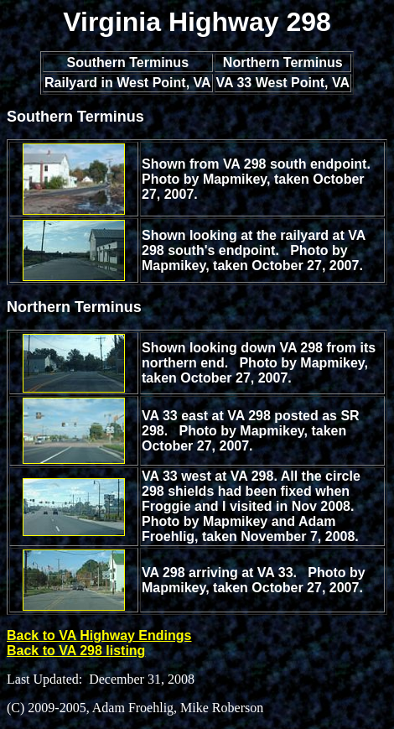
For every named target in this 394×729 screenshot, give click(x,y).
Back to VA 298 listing (76, 650)
